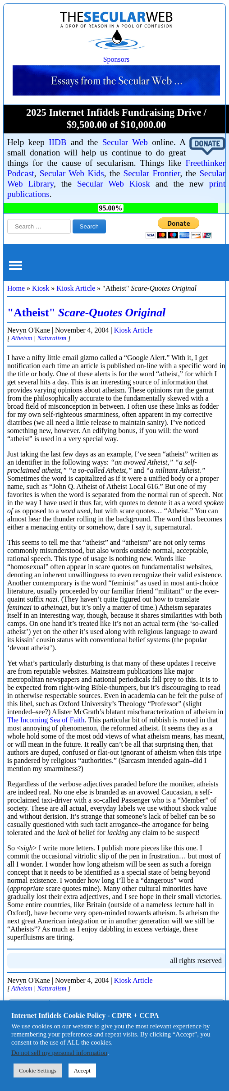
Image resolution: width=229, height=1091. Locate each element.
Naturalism (51, 338)
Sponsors (116, 59)
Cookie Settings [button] (37, 1070)
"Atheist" (86, 312)
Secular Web (125, 142)
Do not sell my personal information (59, 1052)
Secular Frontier (152, 173)
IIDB (57, 142)
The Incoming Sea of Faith (46, 720)
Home (16, 288)
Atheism (21, 338)
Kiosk (40, 288)
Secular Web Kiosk (113, 183)
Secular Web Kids (72, 173)
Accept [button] (82, 1070)
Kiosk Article (75, 288)
